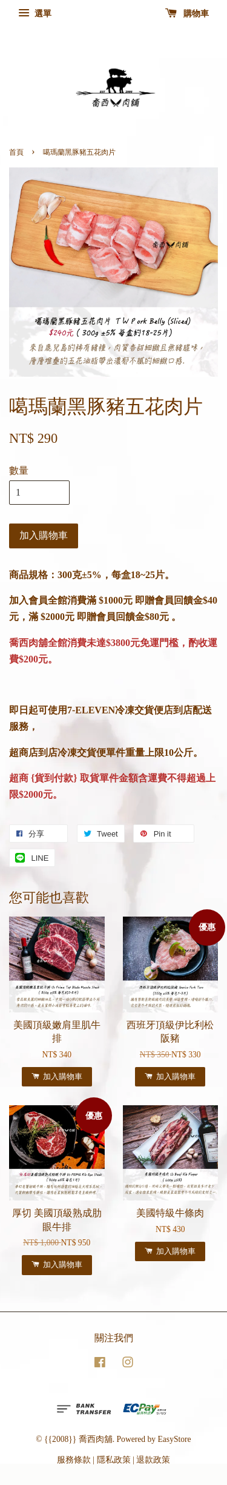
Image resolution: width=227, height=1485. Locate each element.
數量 (18, 470)
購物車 (187, 13)
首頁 (16, 152)
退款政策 (153, 1459)
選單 (34, 13)
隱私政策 (114, 1459)
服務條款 (74, 1459)
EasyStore (174, 1439)
